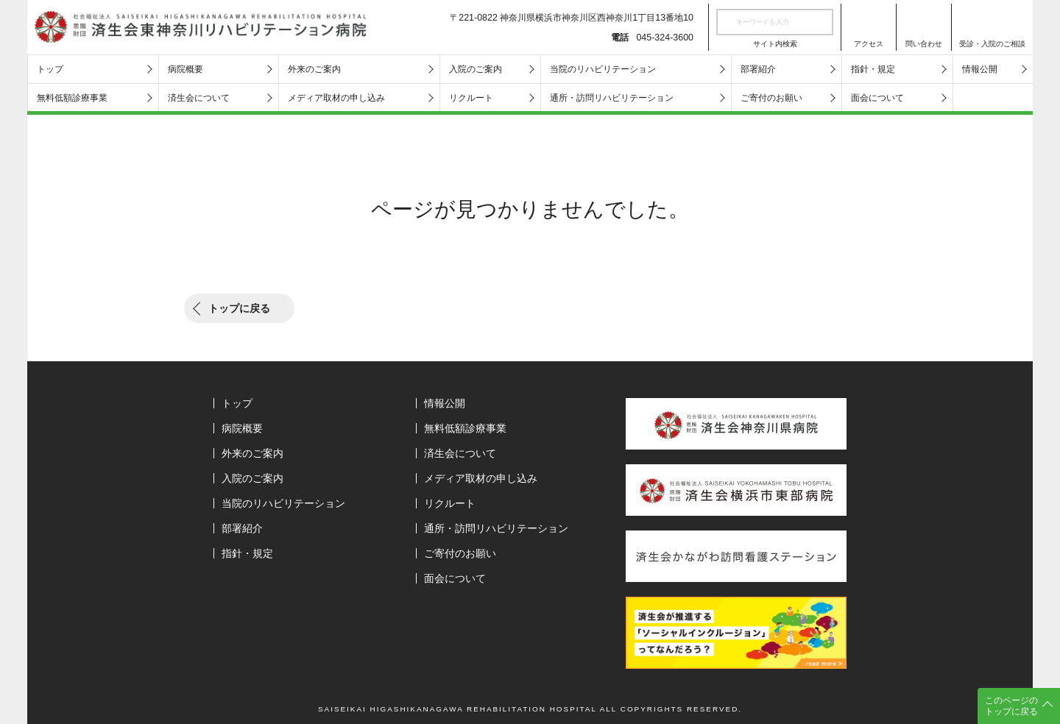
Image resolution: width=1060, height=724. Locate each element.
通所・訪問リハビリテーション (612, 98)
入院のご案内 (475, 69)
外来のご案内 (314, 69)
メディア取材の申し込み (336, 98)
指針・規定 (873, 69)
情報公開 (979, 69)
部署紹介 (758, 69)
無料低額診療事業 (72, 98)
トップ (50, 69)
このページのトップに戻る (1011, 705)
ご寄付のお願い (771, 98)
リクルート (471, 98)
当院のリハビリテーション (603, 69)
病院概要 (185, 69)
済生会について (199, 98)
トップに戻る (239, 308)
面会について (877, 98)
